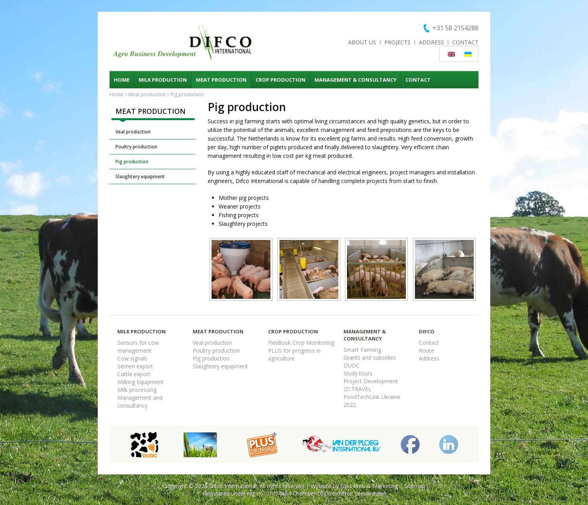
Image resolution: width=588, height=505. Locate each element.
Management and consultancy (140, 401)
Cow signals (132, 358)
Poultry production (136, 146)
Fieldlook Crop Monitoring (301, 342)
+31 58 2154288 (455, 28)
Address (431, 42)
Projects (397, 42)
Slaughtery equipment (140, 176)
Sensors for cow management (138, 346)
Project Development (370, 381)
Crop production (280, 79)
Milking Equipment (140, 382)
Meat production (221, 79)
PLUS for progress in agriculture (294, 354)
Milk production (163, 79)
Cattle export (133, 374)
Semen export (135, 366)
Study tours (358, 373)
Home (122, 79)
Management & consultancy (355, 79)
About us (362, 42)
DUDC (351, 365)
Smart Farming (362, 349)
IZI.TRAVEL (357, 389)
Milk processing (137, 389)
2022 (349, 404)
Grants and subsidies (369, 357)
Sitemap (414, 486)
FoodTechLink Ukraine (371, 397)
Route (426, 350)
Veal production (133, 131)
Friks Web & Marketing (369, 486)
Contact (465, 42)
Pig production (131, 161)
